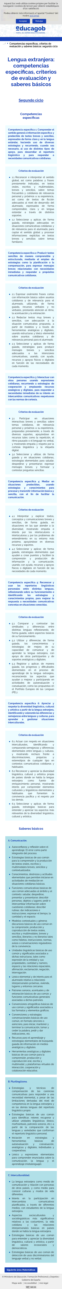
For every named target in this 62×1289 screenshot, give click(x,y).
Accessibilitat (30, 1283)
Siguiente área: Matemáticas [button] (21, 1270)
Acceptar (23, 21)
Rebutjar (39, 21)
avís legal (34, 15)
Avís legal (43, 1283)
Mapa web (17, 1283)
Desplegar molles (4, 43)
